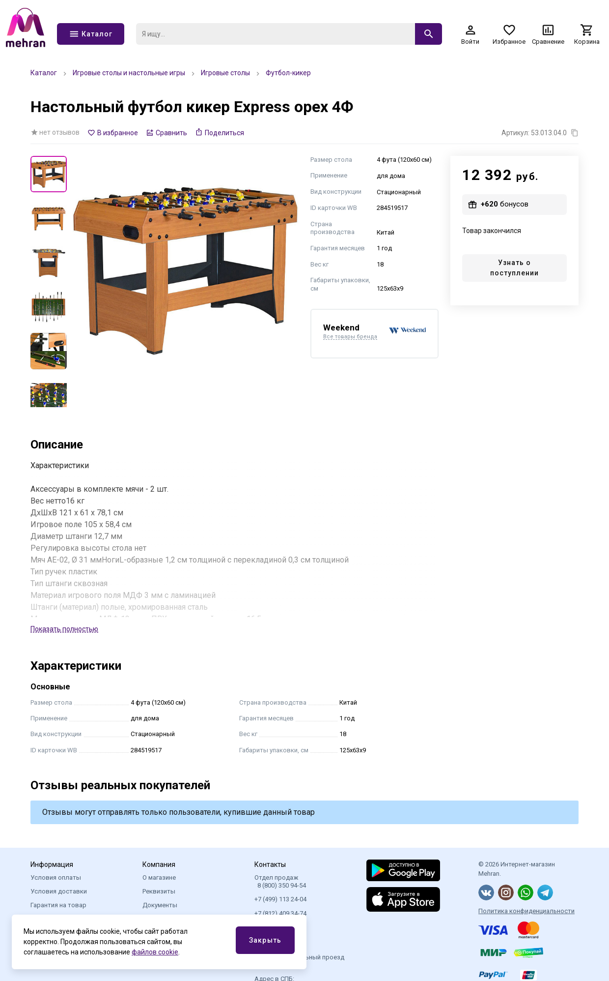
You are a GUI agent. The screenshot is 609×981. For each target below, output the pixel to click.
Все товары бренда (350, 337)
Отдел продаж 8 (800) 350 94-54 (280, 881)
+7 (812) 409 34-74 (280, 913)
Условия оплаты (55, 877)
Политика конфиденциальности (526, 911)
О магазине (159, 877)
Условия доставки (58, 891)
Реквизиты (158, 891)
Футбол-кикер (288, 73)
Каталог (43, 73)
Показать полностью (64, 629)
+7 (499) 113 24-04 (280, 899)
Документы (159, 905)
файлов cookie (155, 952)
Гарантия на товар (58, 905)
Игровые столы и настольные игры (129, 73)
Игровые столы (225, 73)
